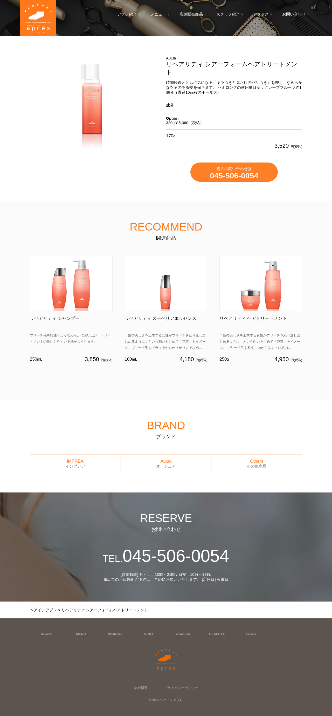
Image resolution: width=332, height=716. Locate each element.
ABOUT (47, 634)
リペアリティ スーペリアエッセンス (161, 318)
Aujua (166, 464)
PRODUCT (115, 634)
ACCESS (183, 634)
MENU (81, 634)
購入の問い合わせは (234, 173)
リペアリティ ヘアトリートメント (253, 318)
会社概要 (141, 688)
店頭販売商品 (191, 14)
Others (256, 464)
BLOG (251, 634)
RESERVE (217, 634)
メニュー (158, 14)
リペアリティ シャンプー (55, 318)
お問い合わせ (294, 14)
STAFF (149, 634)
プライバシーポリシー (181, 688)
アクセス (261, 14)
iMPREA (75, 464)
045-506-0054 (166, 555)
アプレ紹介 (127, 14)
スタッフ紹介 (228, 14)
